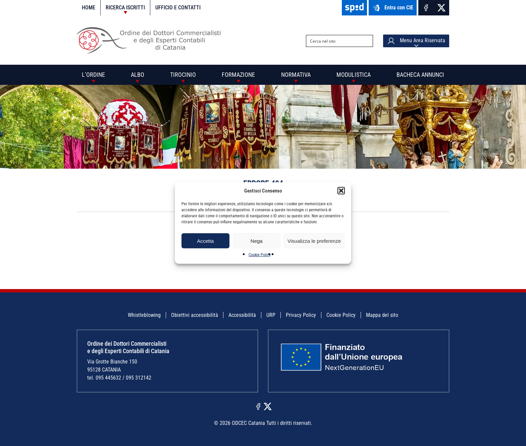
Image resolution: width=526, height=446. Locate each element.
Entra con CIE (392, 7)
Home (88, 7)
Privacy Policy (301, 315)
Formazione (238, 74)
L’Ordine (93, 74)
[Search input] (334, 41)
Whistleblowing (144, 315)
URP (270, 315)
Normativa (296, 74)
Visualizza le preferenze (314, 240)
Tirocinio (183, 74)
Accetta (205, 240)
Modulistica (353, 74)
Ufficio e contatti (178, 7)
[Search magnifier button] (367, 41)
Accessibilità (242, 315)
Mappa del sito (382, 315)
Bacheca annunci (420, 74)
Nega (257, 240)
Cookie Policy (260, 255)
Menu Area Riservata (416, 41)
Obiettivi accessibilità (194, 315)
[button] (341, 190)
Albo (137, 74)
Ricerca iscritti (125, 7)
